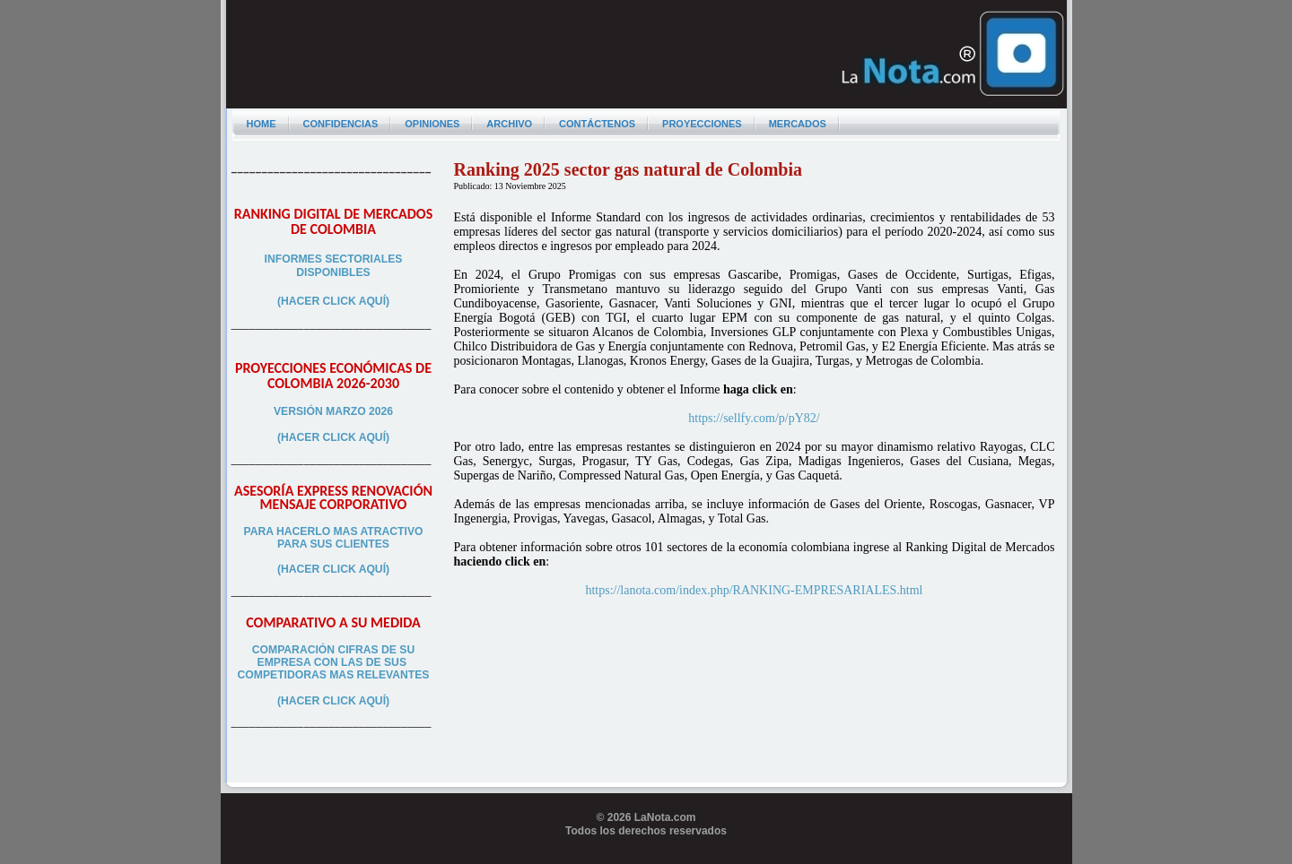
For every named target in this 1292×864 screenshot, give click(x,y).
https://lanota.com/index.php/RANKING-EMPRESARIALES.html (753, 590)
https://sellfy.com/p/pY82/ (753, 418)
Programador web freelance (646, 856)
